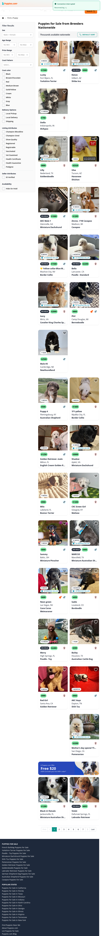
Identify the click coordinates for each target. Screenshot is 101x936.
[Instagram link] (10, 917)
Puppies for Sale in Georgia (13, 862)
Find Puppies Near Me (11, 878)
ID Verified (8, 177)
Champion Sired (10, 136)
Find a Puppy (12, 18)
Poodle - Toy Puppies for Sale (14, 807)
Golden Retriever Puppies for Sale (16, 818)
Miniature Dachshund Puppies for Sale (18, 810)
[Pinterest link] (27, 917)
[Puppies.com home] (10, 3)
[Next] (87, 783)
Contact (5, 904)
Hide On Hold (9, 189)
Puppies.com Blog (9, 887)
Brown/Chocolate (13, 78)
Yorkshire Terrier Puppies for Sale (16, 804)
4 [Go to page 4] (68, 783)
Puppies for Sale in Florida (13, 844)
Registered (8, 143)
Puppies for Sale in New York (14, 874)
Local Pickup (9, 113)
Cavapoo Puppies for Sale (12, 833)
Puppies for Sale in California (14, 841)
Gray (8, 101)
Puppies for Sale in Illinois (13, 865)
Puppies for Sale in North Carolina (16, 856)
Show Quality (9, 139)
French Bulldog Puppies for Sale (15, 801)
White (8, 98)
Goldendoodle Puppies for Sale (15, 821)
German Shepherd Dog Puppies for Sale (18, 827)
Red (7, 82)
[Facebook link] (16, 917)
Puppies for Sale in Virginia (13, 868)
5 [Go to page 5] (73, 783)
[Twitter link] (4, 917)
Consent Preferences (10, 910)
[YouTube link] (22, 917)
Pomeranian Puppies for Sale (14, 815)
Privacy (5, 896)
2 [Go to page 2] (59, 783)
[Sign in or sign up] (64, 44)
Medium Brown (12, 86)
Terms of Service (9, 893)
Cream (8, 94)
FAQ (3, 907)
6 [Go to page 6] (78, 783)
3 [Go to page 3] (63, 783)
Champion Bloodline (12, 132)
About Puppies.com (10, 881)
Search (91, 11)
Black (8, 74)
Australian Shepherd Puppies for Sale (17, 830)
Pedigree (7, 167)
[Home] (3, 18)
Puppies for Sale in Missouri (13, 850)
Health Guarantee (11, 163)
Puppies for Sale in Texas (12, 847)
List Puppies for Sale (10, 884)
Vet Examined (10, 155)
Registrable (8, 147)
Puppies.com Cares (10, 890)
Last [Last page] (93, 783)
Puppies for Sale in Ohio (12, 859)
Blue (8, 105)
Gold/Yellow (11, 90)
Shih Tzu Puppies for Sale (12, 812)
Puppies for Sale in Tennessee (14, 871)
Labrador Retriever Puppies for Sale (16, 824)
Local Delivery (10, 117)
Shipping (7, 121)
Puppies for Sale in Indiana (13, 853)
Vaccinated (8, 151)
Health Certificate (11, 159)
